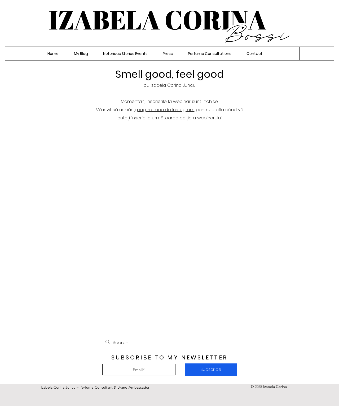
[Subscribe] (211, 369)
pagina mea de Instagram (166, 109)
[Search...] (169, 342)
